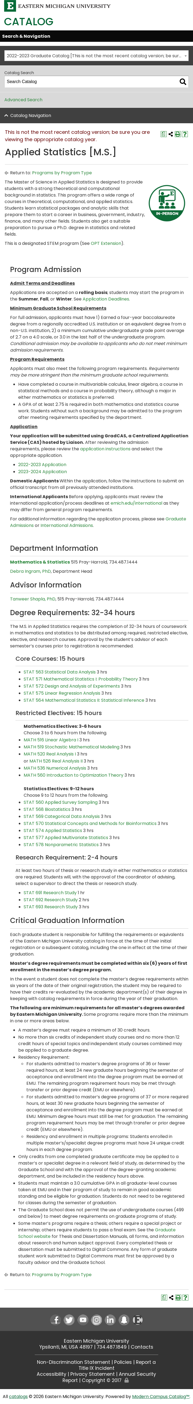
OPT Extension (106, 243)
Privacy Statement (92, 1374)
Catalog (28, 21)
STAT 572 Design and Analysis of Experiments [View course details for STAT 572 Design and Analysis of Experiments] (72, 686)
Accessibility (51, 1374)
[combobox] (96, 55)
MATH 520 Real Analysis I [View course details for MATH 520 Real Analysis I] (50, 754)
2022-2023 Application (42, 464)
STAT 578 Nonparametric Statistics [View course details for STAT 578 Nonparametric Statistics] (61, 845)
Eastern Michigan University (96, 1341)
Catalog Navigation (30, 115)
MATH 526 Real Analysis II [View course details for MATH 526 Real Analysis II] (56, 761)
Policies (123, 1362)
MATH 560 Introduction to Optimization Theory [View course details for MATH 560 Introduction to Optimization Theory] (73, 775)
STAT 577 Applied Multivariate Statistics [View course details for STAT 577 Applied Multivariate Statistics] (66, 837)
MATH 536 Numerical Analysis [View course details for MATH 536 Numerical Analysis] (55, 768)
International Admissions (67, 525)
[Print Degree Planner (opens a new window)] (164, 134)
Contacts (142, 1347)
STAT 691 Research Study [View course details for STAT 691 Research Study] (50, 893)
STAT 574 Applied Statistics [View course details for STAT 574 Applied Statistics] (53, 830)
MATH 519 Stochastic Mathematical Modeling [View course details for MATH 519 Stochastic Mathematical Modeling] (71, 747)
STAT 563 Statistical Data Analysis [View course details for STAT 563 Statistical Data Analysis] (60, 672)
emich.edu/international (136, 503)
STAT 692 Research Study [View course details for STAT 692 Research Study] (51, 900)
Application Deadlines (106, 299)
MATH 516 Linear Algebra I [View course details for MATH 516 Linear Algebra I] (51, 740)
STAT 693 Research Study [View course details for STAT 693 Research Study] (51, 907)
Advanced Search (23, 100)
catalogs (18, 1396)
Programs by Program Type (62, 173)
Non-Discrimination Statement (73, 1362)
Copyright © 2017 (102, 1380)
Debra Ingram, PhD (30, 571)
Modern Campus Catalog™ (160, 1396)
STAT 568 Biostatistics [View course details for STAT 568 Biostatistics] (47, 809)
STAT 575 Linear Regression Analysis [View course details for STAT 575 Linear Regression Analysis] (62, 693)
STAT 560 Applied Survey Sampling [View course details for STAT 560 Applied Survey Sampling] (61, 802)
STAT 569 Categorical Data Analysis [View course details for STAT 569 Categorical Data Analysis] (62, 816)
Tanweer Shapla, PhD (32, 599)
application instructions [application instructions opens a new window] (105, 449)
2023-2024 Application (42, 472)
